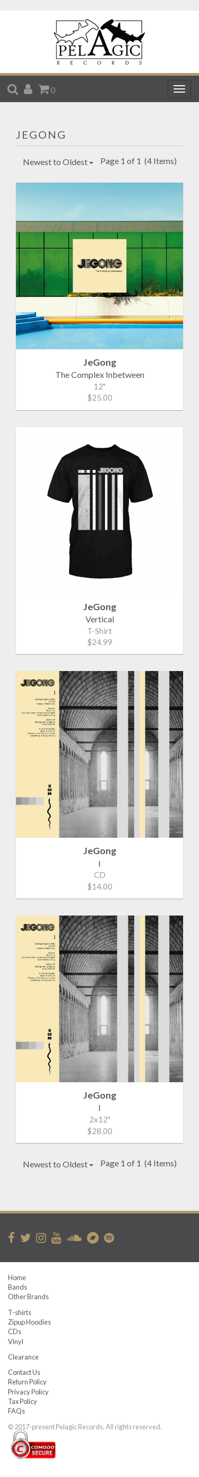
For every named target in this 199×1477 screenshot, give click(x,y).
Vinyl (15, 1341)
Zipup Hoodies (29, 1322)
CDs (14, 1331)
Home (17, 1277)
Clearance (23, 1357)
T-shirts (19, 1312)
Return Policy (27, 1382)
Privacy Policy (28, 1392)
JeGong (41, 134)
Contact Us (24, 1372)
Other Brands (28, 1296)
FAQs (16, 1411)
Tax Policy (22, 1401)
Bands (17, 1287)
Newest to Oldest (58, 162)
